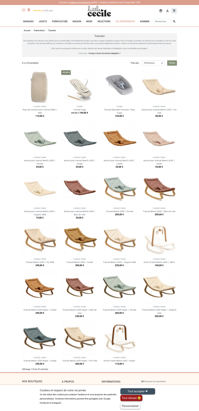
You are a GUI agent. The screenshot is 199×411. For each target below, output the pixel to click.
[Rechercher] (162, 21)
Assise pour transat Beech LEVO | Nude (159, 160)
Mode (89, 21)
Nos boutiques (32, 381)
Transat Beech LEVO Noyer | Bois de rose (80, 310)
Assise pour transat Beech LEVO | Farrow (40, 160)
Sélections (103, 21)
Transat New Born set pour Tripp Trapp (119, 109)
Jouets (43, 21)
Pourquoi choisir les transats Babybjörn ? (104, 53)
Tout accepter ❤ (138, 391)
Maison (77, 21)
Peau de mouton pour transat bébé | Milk (40, 109)
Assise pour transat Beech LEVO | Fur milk (159, 109)
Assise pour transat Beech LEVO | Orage (79, 160)
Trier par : (135, 63)
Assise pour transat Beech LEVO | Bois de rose (79, 211)
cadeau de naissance (79, 2)
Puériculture (60, 21)
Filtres (172, 63)
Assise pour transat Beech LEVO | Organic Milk (40, 211)
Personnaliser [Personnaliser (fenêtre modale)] (130, 406)
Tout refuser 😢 (131, 398)
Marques (28, 21)
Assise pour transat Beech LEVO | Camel (119, 160)
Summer (144, 21)
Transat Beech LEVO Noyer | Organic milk (159, 310)
